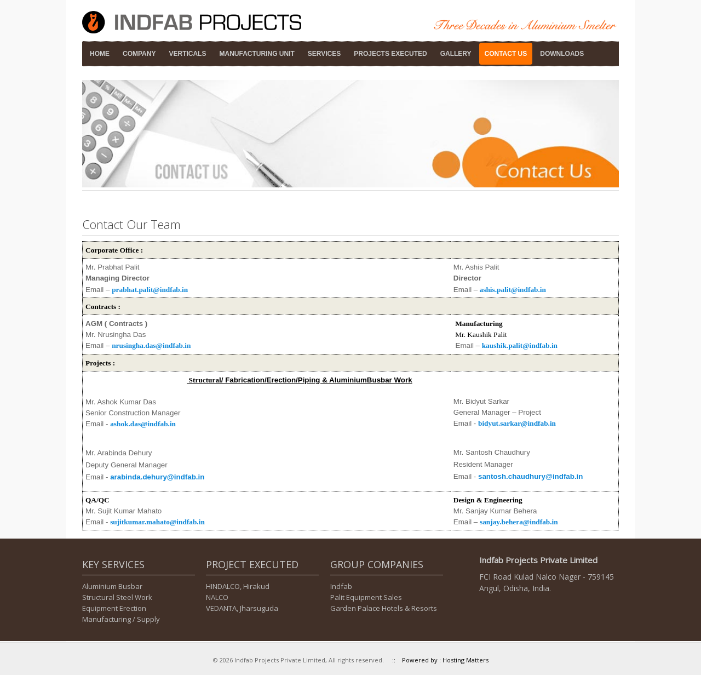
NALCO (217, 597)
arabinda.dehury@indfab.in (157, 477)
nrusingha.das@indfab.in (151, 345)
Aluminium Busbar (112, 586)
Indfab (341, 586)
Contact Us (506, 54)
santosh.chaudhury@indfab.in (530, 476)
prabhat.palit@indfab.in (150, 289)
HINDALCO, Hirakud (237, 586)
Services (324, 54)
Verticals (187, 54)
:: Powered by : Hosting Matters (437, 660)
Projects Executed (390, 54)
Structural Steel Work (117, 597)
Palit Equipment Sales (366, 597)
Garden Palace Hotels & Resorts (383, 608)
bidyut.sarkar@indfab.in (517, 423)
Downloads (562, 54)
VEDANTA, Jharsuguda (242, 608)
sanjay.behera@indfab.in (519, 522)
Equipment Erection (114, 608)
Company (139, 54)
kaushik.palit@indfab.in (520, 345)
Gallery (456, 54)
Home (100, 54)
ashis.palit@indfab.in (513, 289)
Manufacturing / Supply (121, 619)
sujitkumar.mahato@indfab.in (157, 522)
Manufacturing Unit (256, 54)
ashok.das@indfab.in (143, 424)
